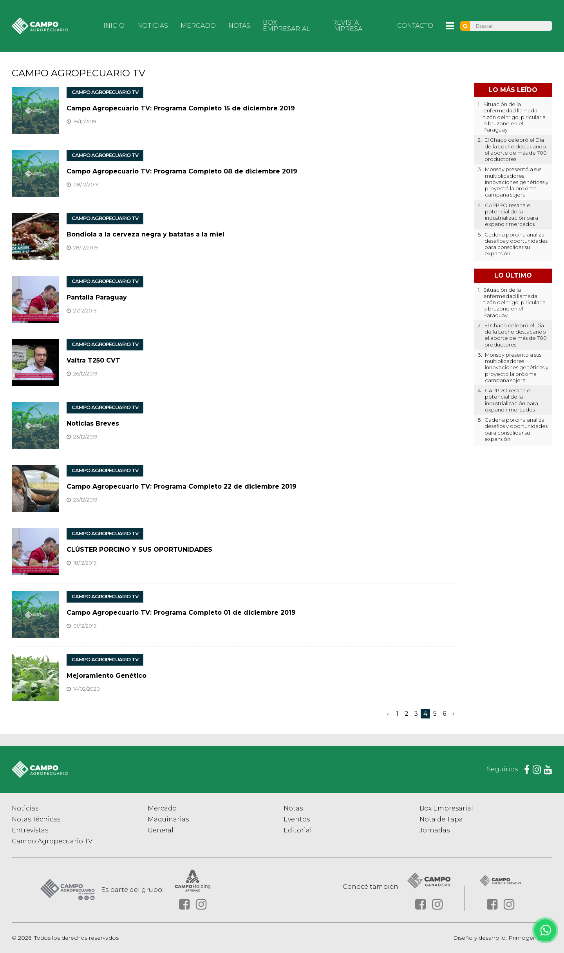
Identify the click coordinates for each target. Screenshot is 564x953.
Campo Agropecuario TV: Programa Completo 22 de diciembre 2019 (181, 486)
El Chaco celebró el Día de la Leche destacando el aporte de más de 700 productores (515, 149)
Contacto (415, 25)
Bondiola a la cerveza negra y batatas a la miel (145, 234)
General (161, 830)
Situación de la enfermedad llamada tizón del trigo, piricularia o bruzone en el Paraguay (514, 117)
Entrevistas (30, 830)
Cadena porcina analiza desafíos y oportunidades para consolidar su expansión (516, 244)
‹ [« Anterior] (388, 713)
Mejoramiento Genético (106, 675)
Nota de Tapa (441, 819)
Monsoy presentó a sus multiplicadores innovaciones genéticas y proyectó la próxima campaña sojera (516, 182)
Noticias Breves (93, 423)
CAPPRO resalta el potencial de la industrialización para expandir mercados (511, 214)
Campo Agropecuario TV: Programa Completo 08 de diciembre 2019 (182, 171)
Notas (239, 25)
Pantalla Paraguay (97, 297)
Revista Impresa (347, 25)
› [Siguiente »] (454, 713)
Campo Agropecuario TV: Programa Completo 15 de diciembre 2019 (181, 108)
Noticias (152, 25)
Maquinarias (168, 819)
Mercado (198, 25)
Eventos (297, 819)
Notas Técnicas (36, 819)
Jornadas (434, 830)
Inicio (114, 25)
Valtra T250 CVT (93, 360)
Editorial (298, 830)
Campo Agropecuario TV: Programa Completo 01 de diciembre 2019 (181, 612)
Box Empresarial (286, 25)
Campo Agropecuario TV (52, 841)
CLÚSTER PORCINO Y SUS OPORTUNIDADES (139, 549)
